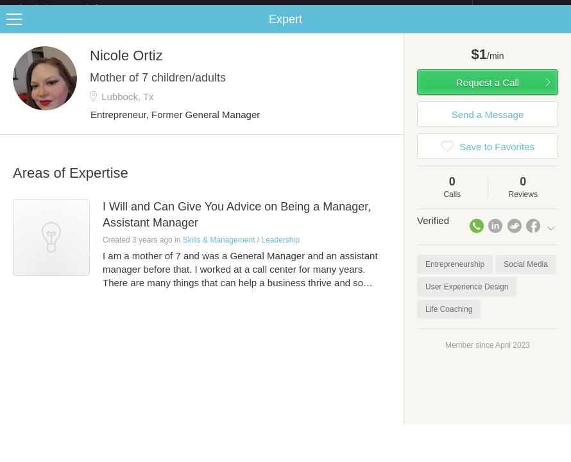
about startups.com (518, 8)
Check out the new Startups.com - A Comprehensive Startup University (333, 8)
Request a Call (487, 92)
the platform (71, 7)
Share (558, 29)
